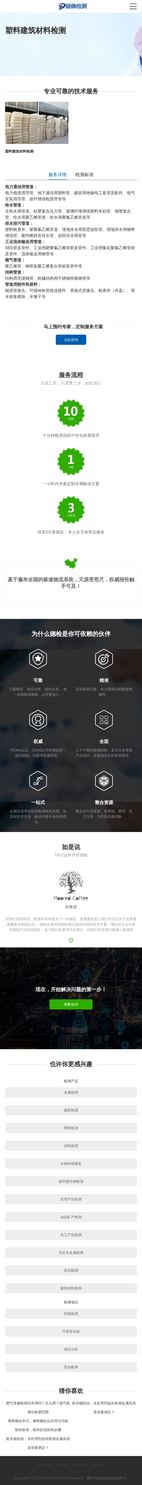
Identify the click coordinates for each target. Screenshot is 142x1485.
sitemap (99, 1465)
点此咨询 (71, 340)
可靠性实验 (71, 1331)
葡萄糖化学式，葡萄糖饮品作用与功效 (38, 1421)
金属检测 (71, 1092)
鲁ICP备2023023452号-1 (106, 1478)
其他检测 (71, 1270)
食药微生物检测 (71, 1181)
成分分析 (71, 1349)
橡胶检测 (71, 1110)
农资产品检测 (71, 1199)
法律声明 (44, 1465)
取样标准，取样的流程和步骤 (38, 1430)
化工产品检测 (71, 1235)
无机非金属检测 (71, 1253)
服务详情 (57, 174)
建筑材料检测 (71, 1288)
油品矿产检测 (71, 1217)
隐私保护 (63, 1465)
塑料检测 (71, 1128)
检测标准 (84, 174)
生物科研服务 (71, 1164)
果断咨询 (71, 1004)
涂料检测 (71, 1146)
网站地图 (81, 1465)
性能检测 (71, 1314)
